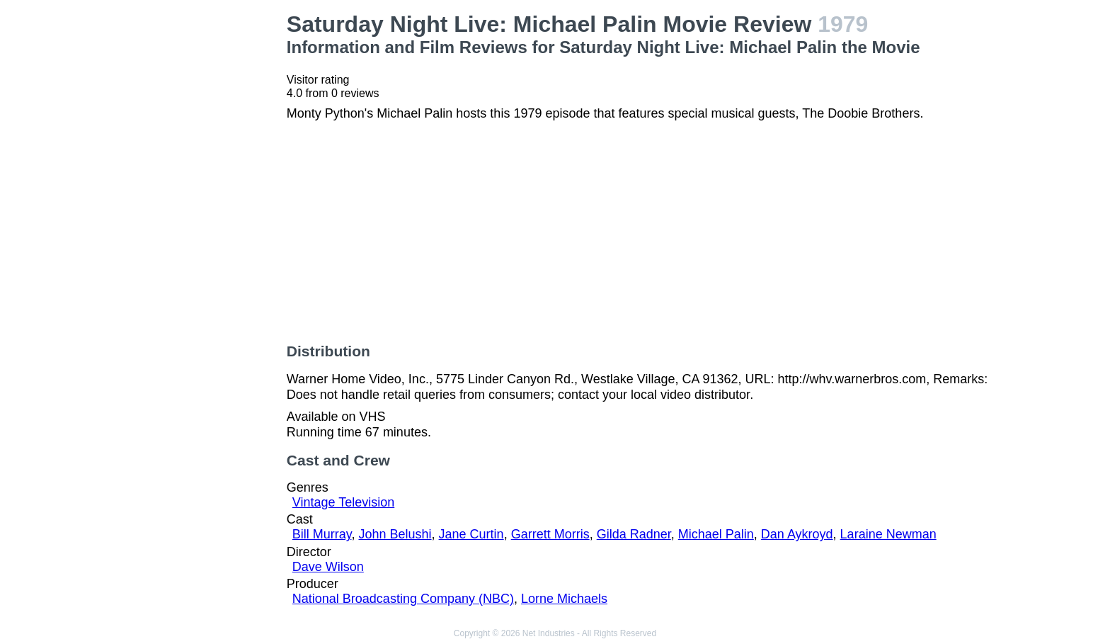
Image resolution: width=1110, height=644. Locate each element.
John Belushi (394, 534)
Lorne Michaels (564, 599)
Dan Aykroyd (797, 534)
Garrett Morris (550, 534)
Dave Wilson (328, 567)
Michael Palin (716, 534)
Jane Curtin (471, 534)
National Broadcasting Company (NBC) (403, 599)
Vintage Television (343, 502)
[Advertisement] (192, 223)
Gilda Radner (634, 534)
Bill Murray (322, 534)
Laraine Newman (888, 534)
